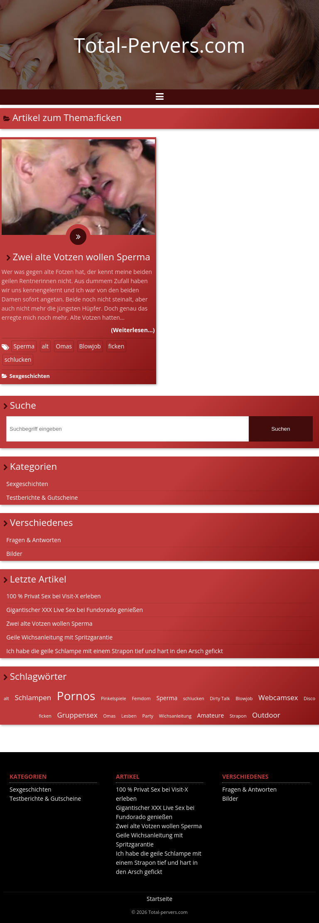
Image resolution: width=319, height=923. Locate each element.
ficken (116, 346)
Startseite (159, 899)
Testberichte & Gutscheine (42, 497)
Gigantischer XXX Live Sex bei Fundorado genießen (74, 610)
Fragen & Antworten (33, 540)
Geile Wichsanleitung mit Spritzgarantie (59, 637)
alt (45, 346)
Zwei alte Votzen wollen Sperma (81, 256)
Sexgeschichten (30, 376)
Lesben (129, 716)
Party (147, 716)
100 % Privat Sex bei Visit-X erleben (53, 596)
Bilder (14, 554)
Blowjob (90, 346)
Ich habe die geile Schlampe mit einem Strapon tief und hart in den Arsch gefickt (114, 651)
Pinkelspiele (113, 698)
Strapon (238, 716)
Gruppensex (77, 715)
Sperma (23, 346)
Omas (64, 346)
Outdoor (266, 715)
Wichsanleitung (175, 716)
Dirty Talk (220, 698)
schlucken (18, 359)
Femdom (141, 698)
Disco (309, 698)
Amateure (210, 715)
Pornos (76, 695)
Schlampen (33, 697)
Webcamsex (278, 697)
